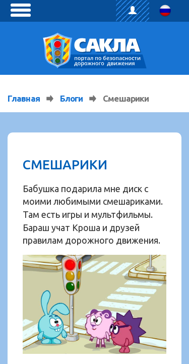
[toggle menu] (21, 10)
